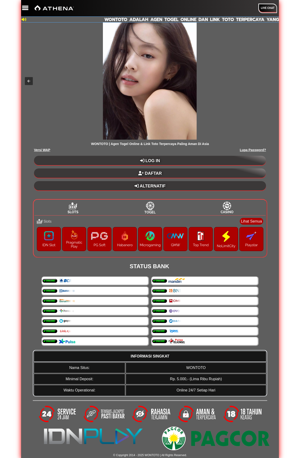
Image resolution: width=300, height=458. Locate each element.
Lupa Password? (253, 150)
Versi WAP (42, 150)
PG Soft (99, 245)
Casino (227, 212)
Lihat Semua (251, 221)
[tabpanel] (150, 236)
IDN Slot (49, 245)
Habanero (125, 245)
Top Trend (201, 245)
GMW (175, 245)
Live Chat (268, 8)
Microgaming (150, 245)
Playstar (251, 245)
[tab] (73, 208)
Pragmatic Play (74, 244)
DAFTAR (150, 173)
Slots (73, 212)
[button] (29, 81)
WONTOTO (152, 455)
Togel (150, 212)
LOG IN (150, 160)
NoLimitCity (226, 246)
